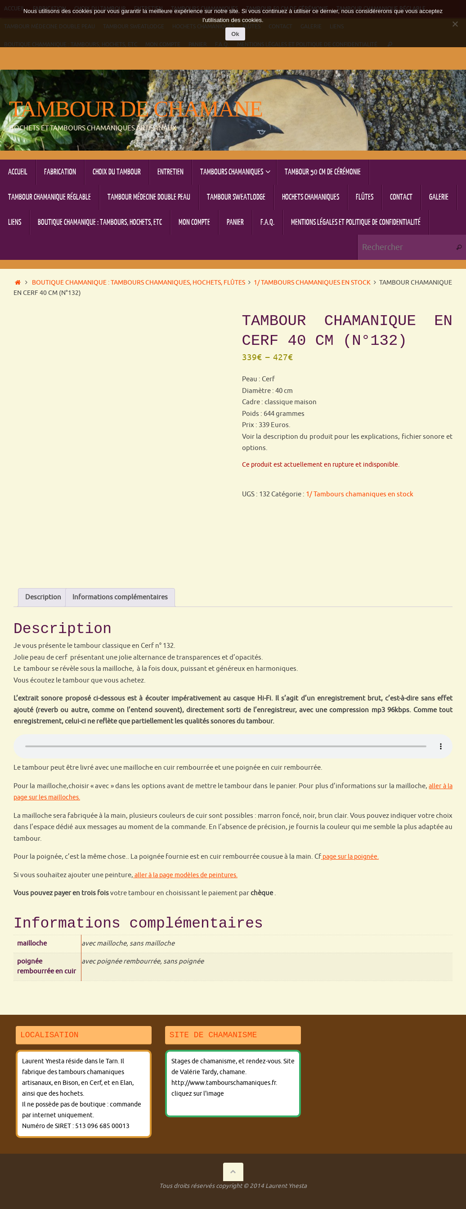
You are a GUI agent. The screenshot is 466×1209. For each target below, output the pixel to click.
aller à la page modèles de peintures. (189, 800)
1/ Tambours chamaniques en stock (312, 282)
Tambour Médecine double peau (180, 1159)
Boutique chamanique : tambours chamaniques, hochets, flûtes (138, 282)
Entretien (185, 1148)
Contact (28, 1169)
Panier (341, 1169)
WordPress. (441, 1190)
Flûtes (419, 1159)
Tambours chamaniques (251, 1148)
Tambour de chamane (135, 109)
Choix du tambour (128, 1148)
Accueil (26, 1148)
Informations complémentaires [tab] (120, 523)
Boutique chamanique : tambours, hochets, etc (190, 1169)
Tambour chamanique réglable (66, 1159)
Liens (94, 1169)
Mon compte (299, 1169)
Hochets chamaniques (361, 1159)
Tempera (406, 1190)
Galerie (64, 1169)
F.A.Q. (369, 1169)
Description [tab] (43, 523)
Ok (235, 34)
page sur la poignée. (352, 782)
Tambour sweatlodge (278, 1159)
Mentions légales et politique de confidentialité (96, 1179)
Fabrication (68, 1148)
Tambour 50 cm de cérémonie (348, 1148)
